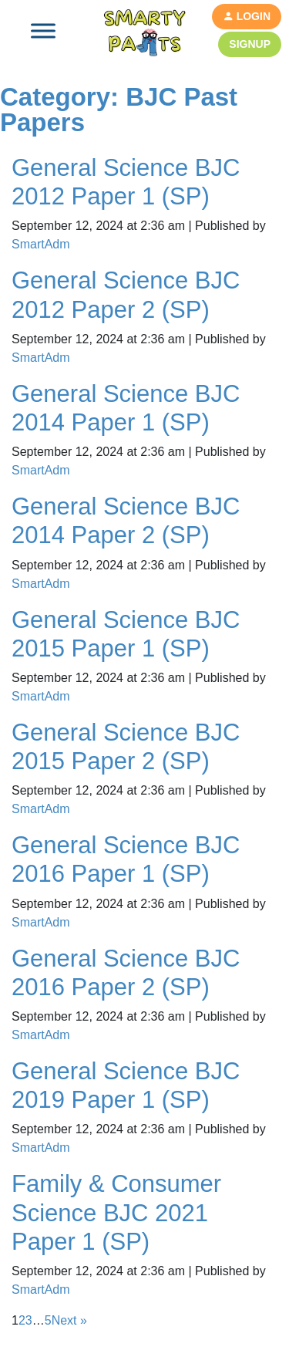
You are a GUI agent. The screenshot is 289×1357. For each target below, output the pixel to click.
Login (247, 16)
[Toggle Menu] (43, 30)
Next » (69, 1320)
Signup (250, 44)
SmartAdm (41, 244)
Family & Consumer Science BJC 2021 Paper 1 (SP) (116, 1212)
